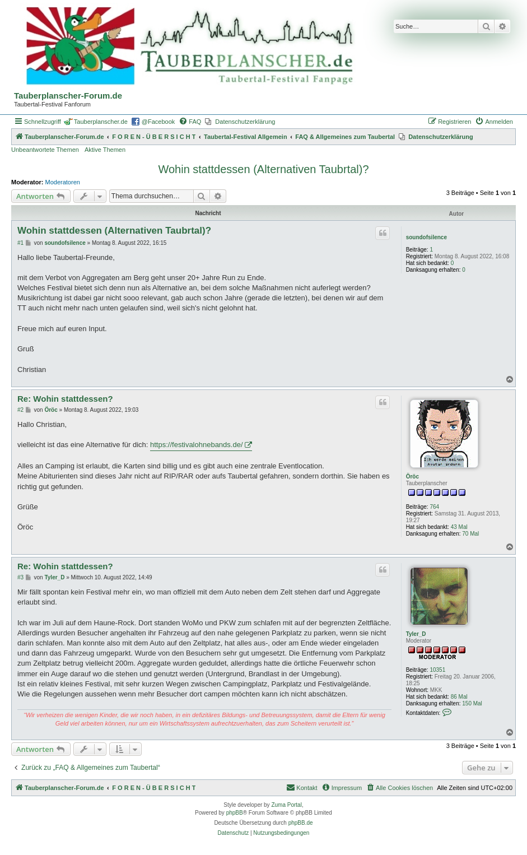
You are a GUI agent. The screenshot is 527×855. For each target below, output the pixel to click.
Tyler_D (416, 634)
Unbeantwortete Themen (45, 149)
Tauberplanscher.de (101, 121)
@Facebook (158, 121)
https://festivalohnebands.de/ (196, 444)
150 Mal (472, 703)
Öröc (412, 476)
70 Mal (470, 534)
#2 (20, 410)
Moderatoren (62, 182)
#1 (20, 243)
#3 (20, 577)
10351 (437, 670)
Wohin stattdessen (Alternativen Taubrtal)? (263, 169)
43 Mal (459, 527)
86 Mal (459, 697)
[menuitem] (190, 121)
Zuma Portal (286, 805)
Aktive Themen (105, 149)
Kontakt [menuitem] (301, 787)
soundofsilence (426, 237)
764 (434, 507)
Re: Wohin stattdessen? (65, 398)
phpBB (234, 813)
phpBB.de (300, 823)
